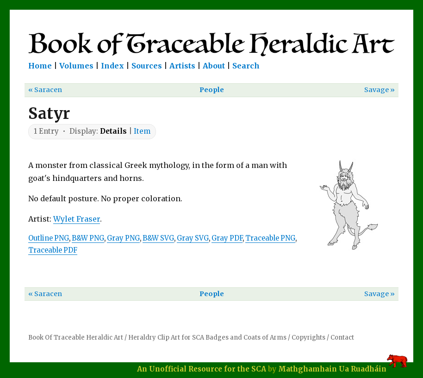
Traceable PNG (270, 238)
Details (113, 131)
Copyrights (308, 337)
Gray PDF (227, 238)
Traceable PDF (52, 250)
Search (246, 65)
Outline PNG (48, 238)
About (214, 65)
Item (142, 131)
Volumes (76, 65)
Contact (342, 337)
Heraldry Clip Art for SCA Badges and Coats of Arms (207, 337)
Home (40, 65)
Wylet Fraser (76, 218)
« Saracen (45, 90)
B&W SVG (158, 238)
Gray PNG (123, 238)
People (211, 90)
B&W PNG (88, 238)
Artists (182, 65)
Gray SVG (193, 238)
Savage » (379, 90)
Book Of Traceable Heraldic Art (75, 337)
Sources (146, 65)
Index (112, 65)
